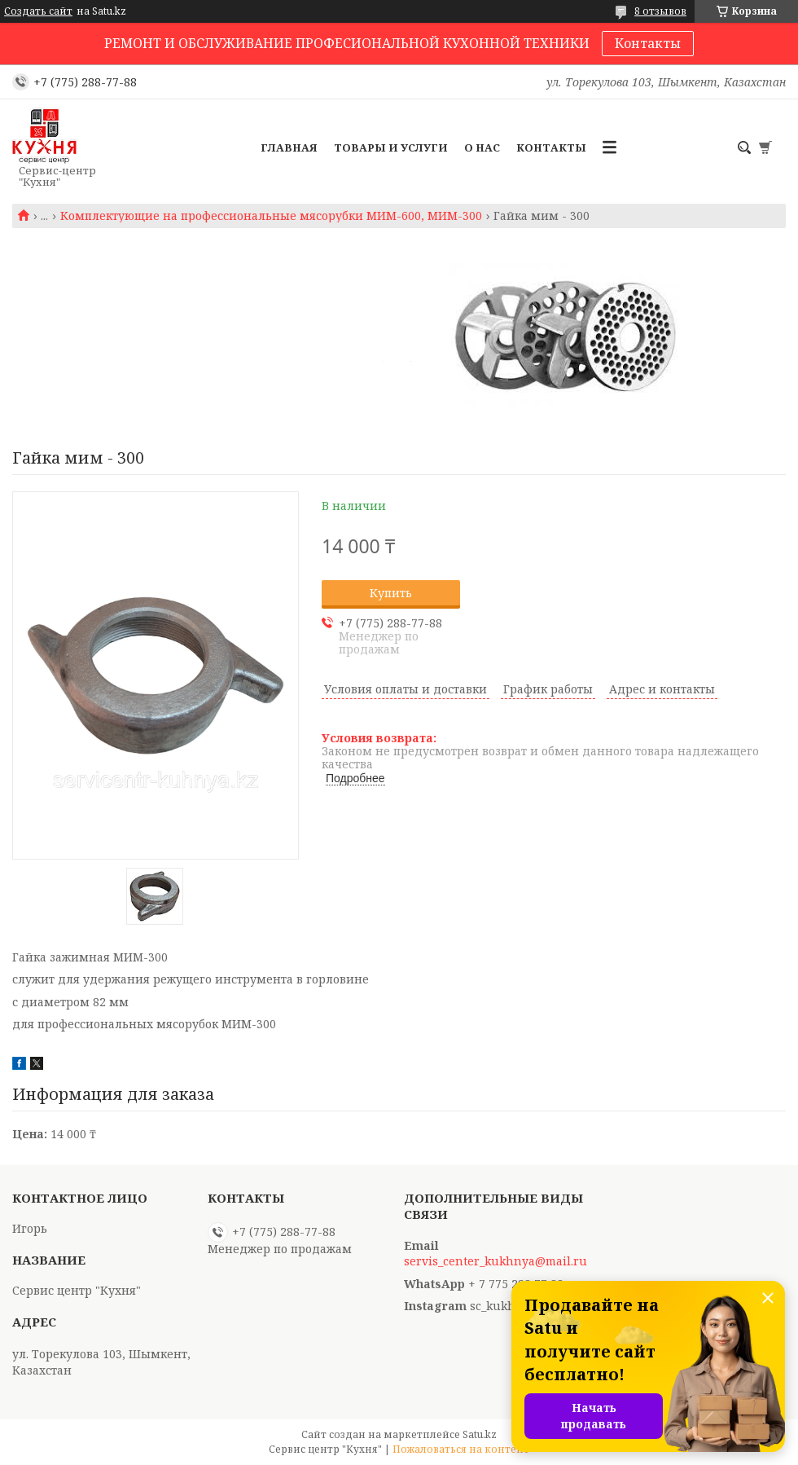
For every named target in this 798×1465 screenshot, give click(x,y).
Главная (289, 147)
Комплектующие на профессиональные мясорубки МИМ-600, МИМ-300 (271, 215)
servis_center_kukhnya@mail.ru (495, 1261)
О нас (482, 147)
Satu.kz (480, 1434)
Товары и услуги (391, 147)
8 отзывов (660, 11)
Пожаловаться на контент (460, 1449)
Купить (391, 593)
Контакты (648, 43)
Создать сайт (38, 11)
